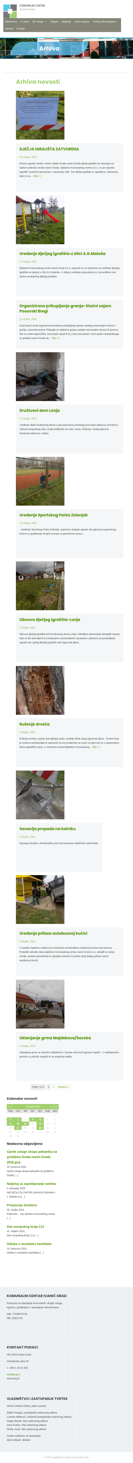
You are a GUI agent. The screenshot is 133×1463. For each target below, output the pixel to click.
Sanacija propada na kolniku (47, 829)
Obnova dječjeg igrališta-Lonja (49, 619)
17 (18, 1127)
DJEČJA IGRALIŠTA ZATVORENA (49, 149)
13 (40, 1123)
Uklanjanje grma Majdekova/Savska (55, 1038)
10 (18, 1123)
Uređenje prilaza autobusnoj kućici (53, 933)
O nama (24, 21)
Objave (54, 21)
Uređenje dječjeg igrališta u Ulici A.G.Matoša (62, 253)
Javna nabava (81, 21)
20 (40, 1127)
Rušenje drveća (34, 724)
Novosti (9, 28)
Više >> (37, 176)
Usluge (40, 21)
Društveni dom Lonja (39, 410)
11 (25, 1123)
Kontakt (21, 28)
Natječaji (66, 21)
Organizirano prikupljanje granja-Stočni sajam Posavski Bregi (65, 308)
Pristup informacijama (104, 21)
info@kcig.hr (13, 1374)
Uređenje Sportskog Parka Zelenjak (53, 515)
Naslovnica (11, 21)
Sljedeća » (63, 1086)
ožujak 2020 (33, 1106)
